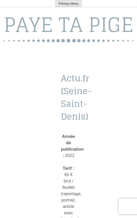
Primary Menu (69, 4)
